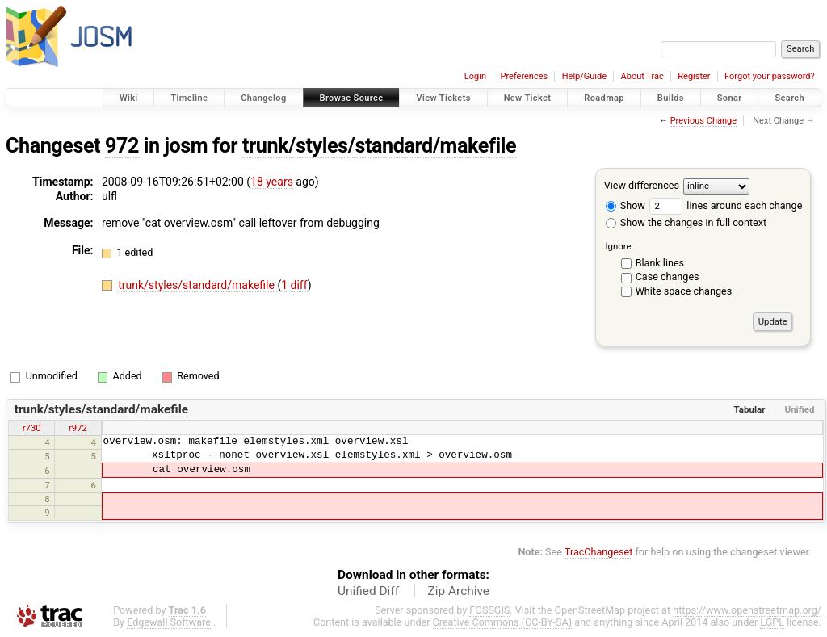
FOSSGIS (489, 610)
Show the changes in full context (686, 222)
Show (625, 205)
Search (789, 98)
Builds (670, 98)
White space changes (684, 291)
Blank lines (660, 263)
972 (122, 145)
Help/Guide (584, 76)
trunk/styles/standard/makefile (379, 145)
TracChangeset (599, 552)
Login (475, 76)
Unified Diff (368, 591)
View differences (641, 185)
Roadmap (604, 98)
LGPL (772, 622)
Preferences (524, 76)
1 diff (294, 285)
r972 (78, 428)
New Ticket (528, 98)
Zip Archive (458, 591)
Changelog (263, 98)
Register (694, 76)
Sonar (729, 98)
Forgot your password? (769, 76)
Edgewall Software (169, 622)
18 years (271, 181)
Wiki (129, 98)
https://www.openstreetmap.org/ (747, 610)
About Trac (642, 76)
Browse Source (352, 98)
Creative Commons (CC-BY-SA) (503, 622)
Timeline (189, 98)
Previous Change (703, 120)
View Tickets (443, 98)
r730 (32, 428)
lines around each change (725, 205)
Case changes (667, 276)
